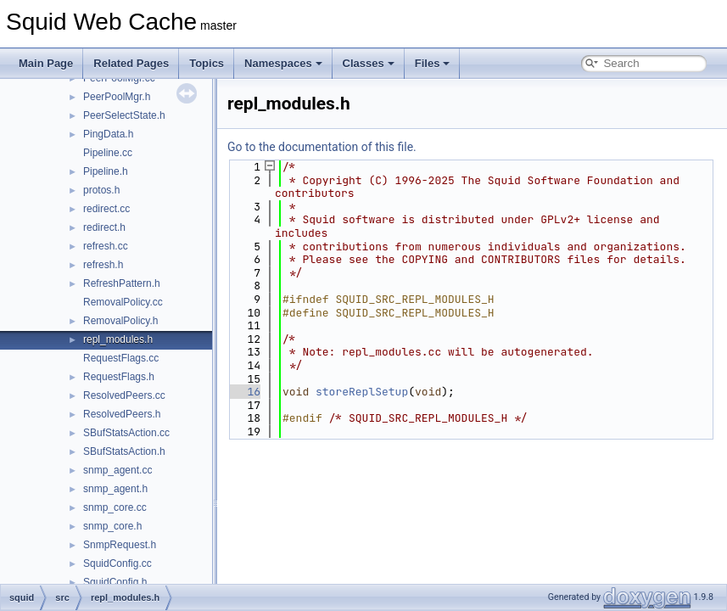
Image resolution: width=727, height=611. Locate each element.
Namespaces (283, 63)
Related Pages (131, 63)
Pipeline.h (105, 171)
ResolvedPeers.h (121, 414)
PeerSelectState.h (124, 115)
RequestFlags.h (118, 377)
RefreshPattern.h (121, 283)
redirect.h (104, 227)
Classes (368, 63)
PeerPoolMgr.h (116, 97)
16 (243, 391)
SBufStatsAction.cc (126, 433)
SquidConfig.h (115, 582)
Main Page (46, 63)
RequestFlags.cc (121, 358)
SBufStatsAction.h (124, 451)
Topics (206, 63)
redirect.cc (106, 209)
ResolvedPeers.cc (124, 395)
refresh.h (103, 265)
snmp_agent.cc (117, 470)
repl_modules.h (118, 339)
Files (432, 63)
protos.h (101, 190)
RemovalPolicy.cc (123, 302)
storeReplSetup (362, 391)
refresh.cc (105, 246)
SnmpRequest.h (119, 545)
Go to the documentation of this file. (322, 147)
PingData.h (108, 134)
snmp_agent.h (115, 489)
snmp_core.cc (115, 507)
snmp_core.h (112, 526)
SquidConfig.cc (117, 563)
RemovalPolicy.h (120, 321)
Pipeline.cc (107, 153)
